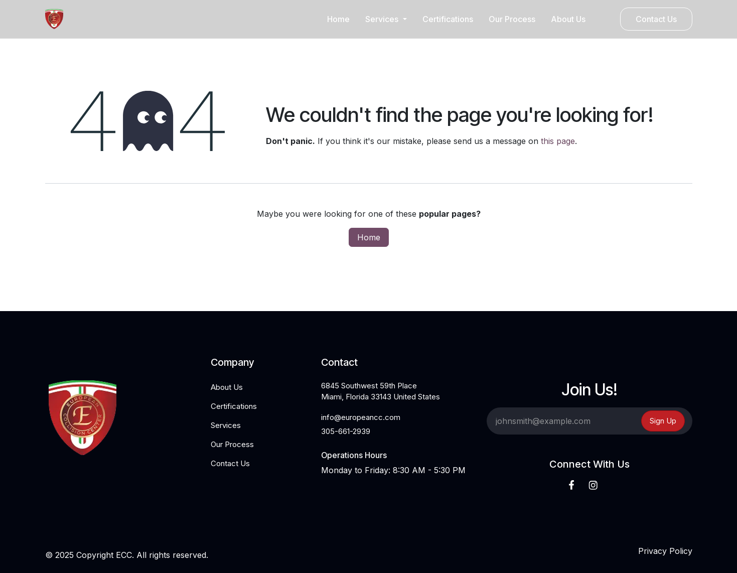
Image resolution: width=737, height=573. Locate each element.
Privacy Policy (665, 551)
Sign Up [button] (663, 420)
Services (226, 425)
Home (368, 237)
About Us (227, 387)
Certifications (234, 406)
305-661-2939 (345, 431)
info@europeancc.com (360, 417)
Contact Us (656, 19)
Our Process (232, 444)
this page (558, 141)
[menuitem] (338, 19)
